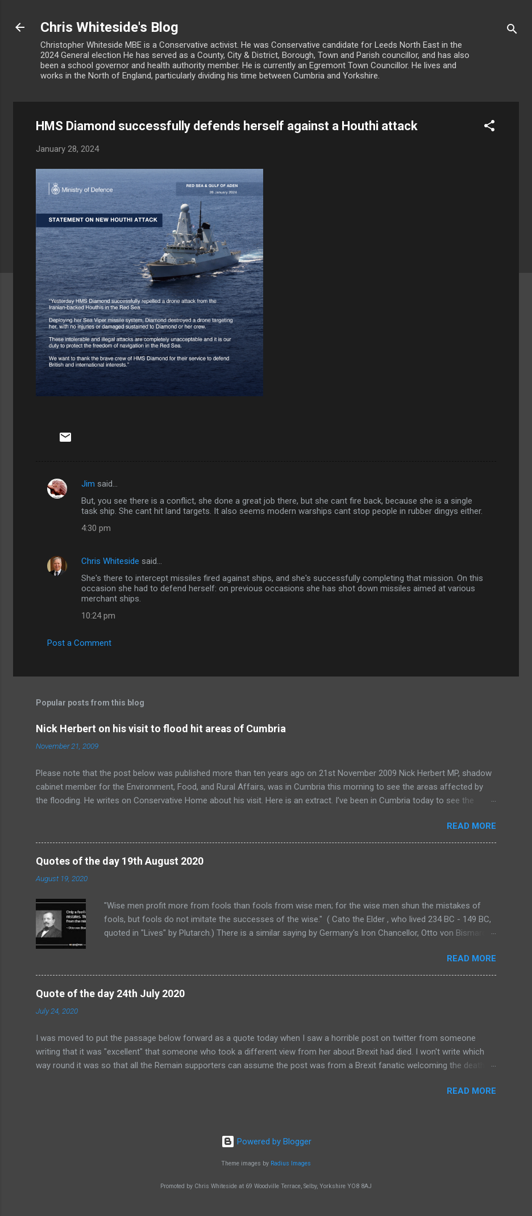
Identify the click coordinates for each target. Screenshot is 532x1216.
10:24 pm (98, 616)
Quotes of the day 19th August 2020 (119, 861)
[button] (489, 127)
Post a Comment (79, 643)
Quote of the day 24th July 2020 (110, 993)
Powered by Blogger (266, 1141)
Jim (88, 484)
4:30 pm (96, 528)
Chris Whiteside (110, 561)
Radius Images (291, 1163)
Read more (471, 826)
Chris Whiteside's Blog (109, 27)
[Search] (512, 31)
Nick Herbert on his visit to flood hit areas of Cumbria (161, 728)
